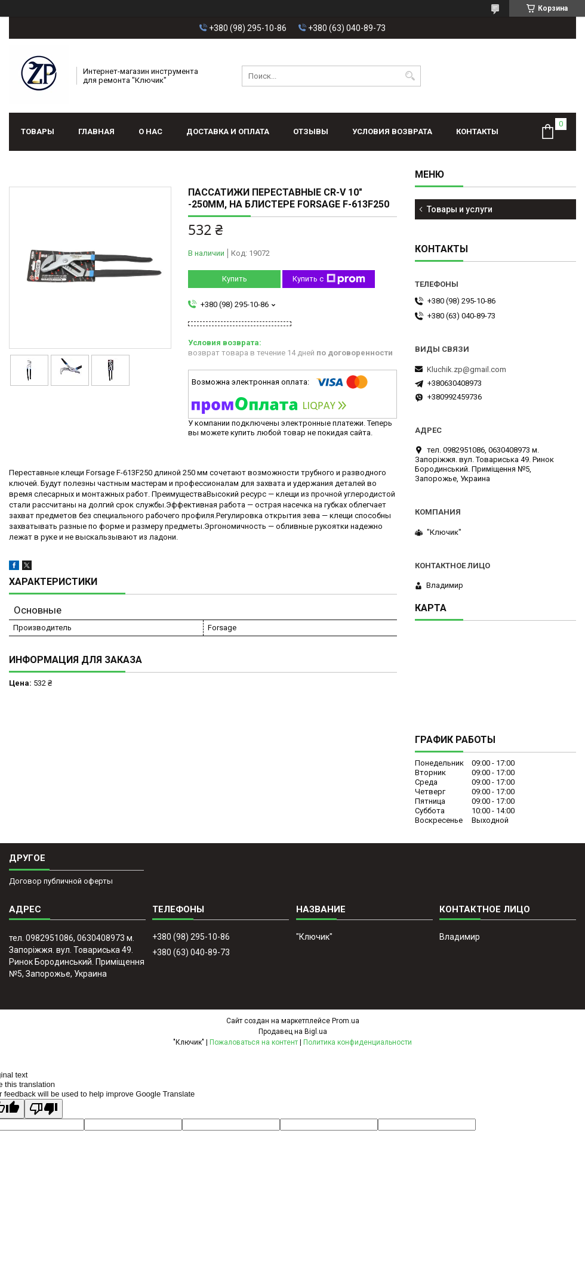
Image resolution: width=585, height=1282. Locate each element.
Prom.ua (345, 1021)
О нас (150, 131)
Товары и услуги (459, 209)
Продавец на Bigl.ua (292, 1031)
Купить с (328, 279)
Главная (96, 131)
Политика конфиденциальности (357, 1042)
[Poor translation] (43, 1109)
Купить (234, 278)
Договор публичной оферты (61, 881)
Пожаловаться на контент (254, 1042)
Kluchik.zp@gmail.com (466, 369)
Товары (37, 131)
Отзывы (310, 131)
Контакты (477, 131)
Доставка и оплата (227, 131)
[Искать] (410, 76)
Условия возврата (392, 131)
